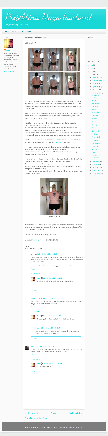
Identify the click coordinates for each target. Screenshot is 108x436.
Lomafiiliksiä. (96, 143)
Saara (33, 298)
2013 (92, 74)
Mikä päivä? (96, 137)
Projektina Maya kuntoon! (48, 16)
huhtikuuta (96, 167)
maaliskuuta (97, 170)
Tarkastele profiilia (10, 71)
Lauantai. (95, 146)
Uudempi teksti (32, 413)
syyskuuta (96, 87)
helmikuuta (96, 174)
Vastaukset (36, 274)
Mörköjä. (95, 140)
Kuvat (14, 32)
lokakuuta (96, 83)
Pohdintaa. (95, 122)
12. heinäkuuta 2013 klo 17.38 (45, 298)
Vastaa (33, 269)
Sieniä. (94, 110)
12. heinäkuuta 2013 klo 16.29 (53, 278)
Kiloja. (94, 152)
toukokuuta (96, 164)
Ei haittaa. (95, 128)
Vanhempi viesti (76, 413)
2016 (92, 65)
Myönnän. (95, 119)
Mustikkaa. (95, 113)
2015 (92, 68)
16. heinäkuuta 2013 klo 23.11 (53, 363)
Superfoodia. (96, 103)
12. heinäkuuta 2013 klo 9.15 (47, 254)
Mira (38, 278)
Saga (32, 346)
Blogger (80, 427)
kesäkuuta (96, 161)
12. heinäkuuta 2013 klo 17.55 (53, 316)
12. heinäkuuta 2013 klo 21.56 (51, 328)
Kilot (21, 32)
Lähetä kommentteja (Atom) (38, 418)
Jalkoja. (94, 149)
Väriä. (94, 100)
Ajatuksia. (95, 134)
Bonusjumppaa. (97, 125)
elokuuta (96, 90)
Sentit (28, 32)
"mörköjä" (57, 142)
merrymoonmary (61, 427)
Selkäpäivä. (95, 131)
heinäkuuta (96, 93)
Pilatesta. (95, 106)
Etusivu (6, 32)
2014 (92, 71)
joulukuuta (96, 77)
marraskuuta (97, 80)
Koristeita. (95, 116)
